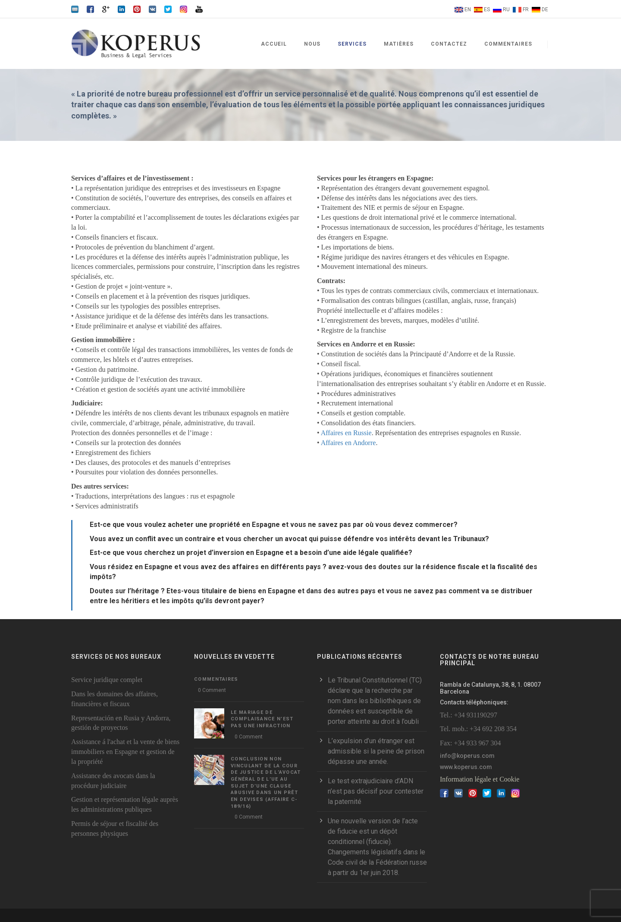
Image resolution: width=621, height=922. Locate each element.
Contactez (449, 44)
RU (506, 9)
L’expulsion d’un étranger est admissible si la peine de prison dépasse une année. (376, 751)
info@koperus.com (467, 755)
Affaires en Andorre (348, 442)
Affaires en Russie (346, 432)
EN (467, 9)
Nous (312, 44)
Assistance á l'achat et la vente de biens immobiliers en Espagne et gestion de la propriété (125, 751)
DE (545, 9)
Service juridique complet (106, 679)
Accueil (274, 44)
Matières (399, 44)
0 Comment (212, 690)
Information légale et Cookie (479, 779)
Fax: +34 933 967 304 (470, 743)
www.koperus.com (466, 766)
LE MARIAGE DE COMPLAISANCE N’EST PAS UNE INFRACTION (262, 719)
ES (487, 9)
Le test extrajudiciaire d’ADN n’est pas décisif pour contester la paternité (375, 791)
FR (526, 9)
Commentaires (508, 44)
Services (352, 44)
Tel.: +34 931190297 (468, 715)
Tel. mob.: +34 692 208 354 (478, 728)
